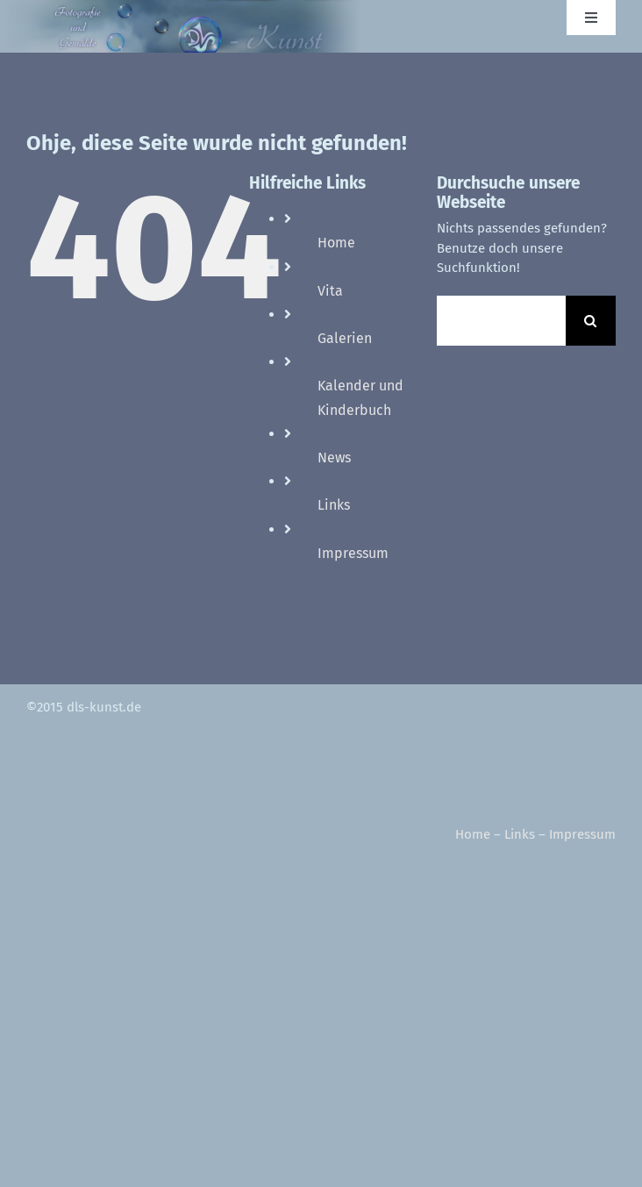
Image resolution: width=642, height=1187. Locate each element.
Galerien (344, 338)
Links (333, 505)
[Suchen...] (501, 321)
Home (336, 242)
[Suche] (591, 321)
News (334, 457)
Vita (330, 290)
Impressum (353, 553)
